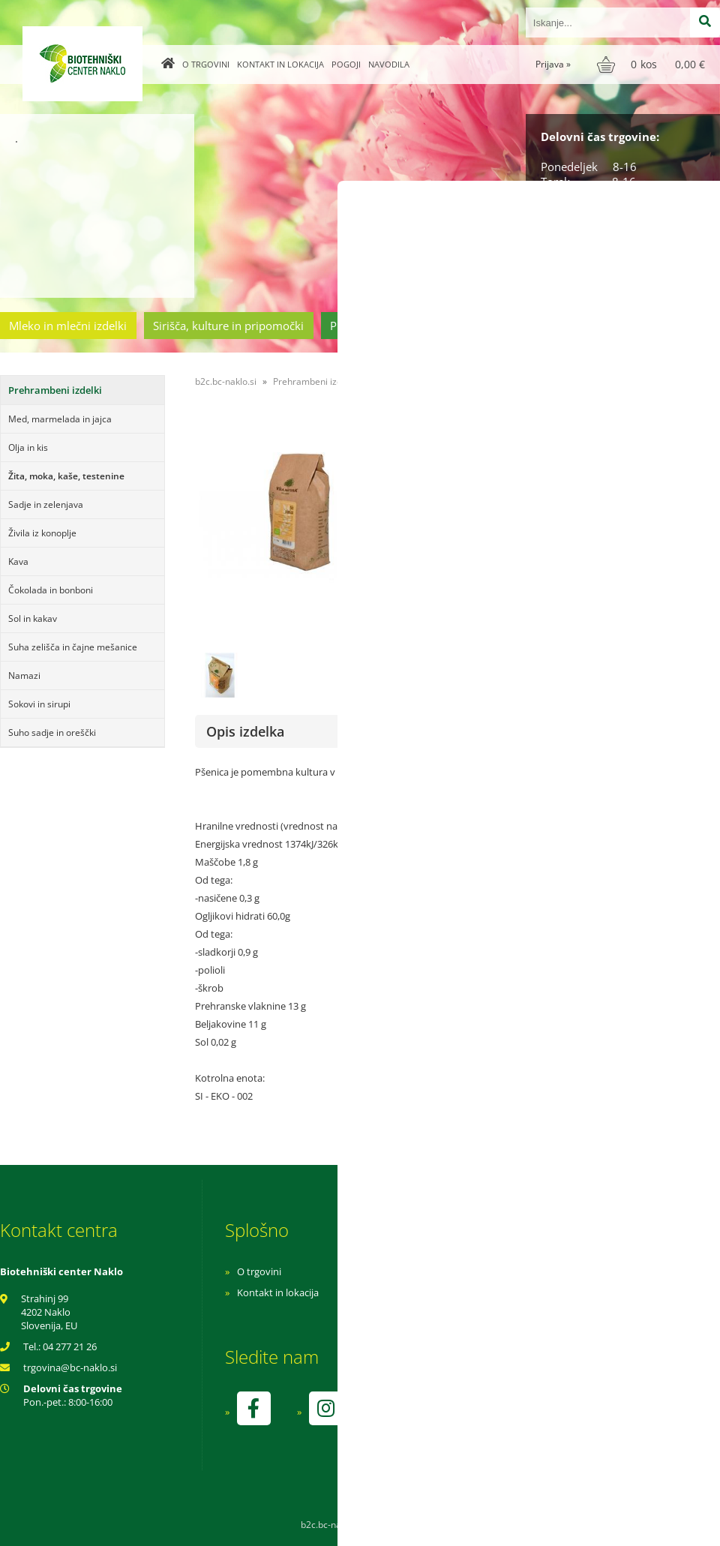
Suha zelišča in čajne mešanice (72, 647)
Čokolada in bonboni (50, 590)
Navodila (389, 64)
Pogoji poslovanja (478, 1292)
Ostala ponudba (662, 325)
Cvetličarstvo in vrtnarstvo (527, 325)
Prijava (553, 64)
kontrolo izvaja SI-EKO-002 (497, 1419)
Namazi (24, 675)
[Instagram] (325, 1408)
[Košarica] (653, 64)
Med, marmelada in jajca (60, 419)
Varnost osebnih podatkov (498, 1313)
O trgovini (206, 64)
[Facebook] (253, 1408)
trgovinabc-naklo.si (70, 1367)
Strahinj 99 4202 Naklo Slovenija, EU (49, 1312)
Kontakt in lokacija (280, 64)
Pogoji (346, 64)
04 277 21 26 (70, 1346)
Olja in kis (28, 447)
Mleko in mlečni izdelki (68, 325)
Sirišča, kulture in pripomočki (228, 325)
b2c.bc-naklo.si (225, 381)
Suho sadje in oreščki (52, 732)
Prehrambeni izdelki (382, 325)
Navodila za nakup (480, 1271)
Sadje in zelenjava (45, 504)
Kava (18, 561)
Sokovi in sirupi (39, 704)
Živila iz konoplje (42, 533)
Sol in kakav (32, 618)
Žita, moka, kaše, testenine (66, 476)
